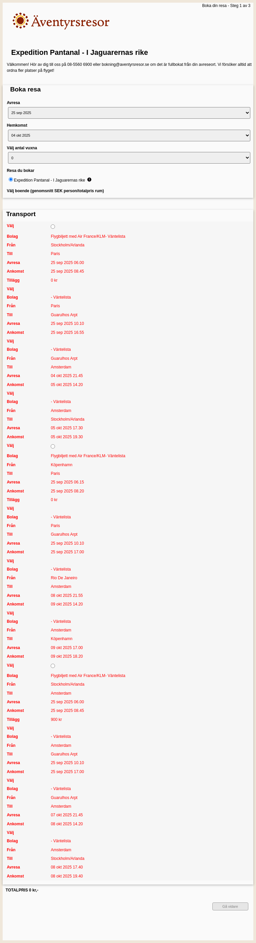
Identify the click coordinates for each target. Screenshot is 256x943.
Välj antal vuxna (22, 148)
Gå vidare (230, 906)
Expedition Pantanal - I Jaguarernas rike (79, 52)
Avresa (13, 102)
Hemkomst (17, 125)
